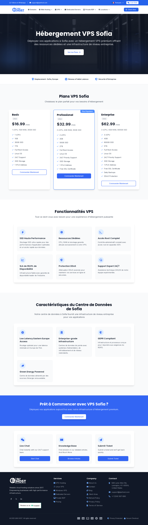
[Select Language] (118, 3)
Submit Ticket (113, 459)
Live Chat (132, 3)
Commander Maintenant (29, 172)
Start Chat (35, 459)
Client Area (131, 9)
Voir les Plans (74, 52)
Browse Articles (74, 459)
